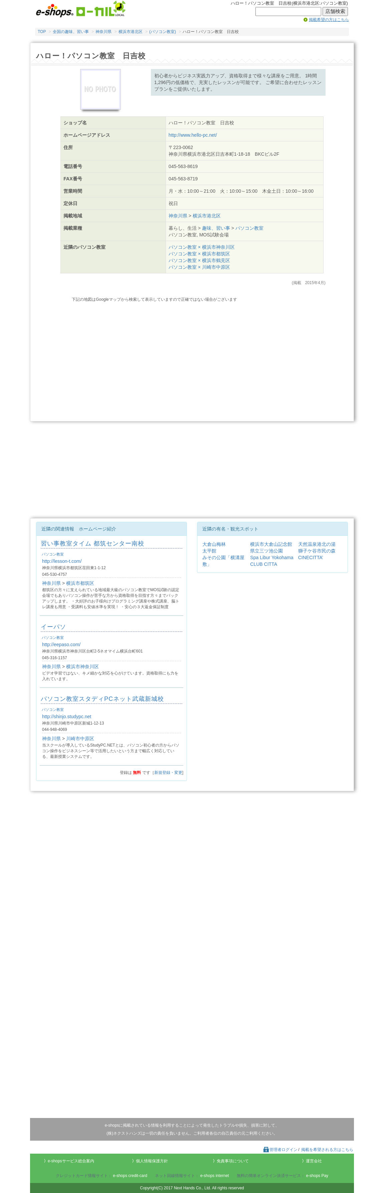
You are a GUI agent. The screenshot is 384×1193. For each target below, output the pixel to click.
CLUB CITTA (263, 564)
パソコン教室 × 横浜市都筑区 (199, 253)
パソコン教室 (249, 228)
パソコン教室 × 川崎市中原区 (199, 267)
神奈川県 (103, 31)
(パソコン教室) (162, 31)
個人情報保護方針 (152, 1161)
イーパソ (53, 627)
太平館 (209, 550)
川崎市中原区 (80, 738)
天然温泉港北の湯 (317, 544)
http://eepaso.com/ (61, 644)
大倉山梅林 (214, 544)
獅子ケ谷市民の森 (317, 550)
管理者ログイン (280, 1149)
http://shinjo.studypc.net (66, 716)
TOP (42, 31)
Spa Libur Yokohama (271, 557)
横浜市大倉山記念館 (271, 544)
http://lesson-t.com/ (61, 561)
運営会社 (314, 1161)
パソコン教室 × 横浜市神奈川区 (202, 247)
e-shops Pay (317, 1175)
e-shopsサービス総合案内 (71, 1161)
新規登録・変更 (168, 772)
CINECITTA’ (310, 557)
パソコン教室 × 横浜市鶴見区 (199, 260)
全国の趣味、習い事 (71, 31)
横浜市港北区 (131, 31)
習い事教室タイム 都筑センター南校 (92, 543)
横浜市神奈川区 (82, 666)
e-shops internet (214, 1175)
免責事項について (233, 1161)
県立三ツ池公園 (266, 550)
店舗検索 (335, 11)
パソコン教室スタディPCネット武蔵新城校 (102, 699)
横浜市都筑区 (80, 583)
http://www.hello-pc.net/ (193, 135)
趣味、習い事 (216, 228)
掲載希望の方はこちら (329, 19)
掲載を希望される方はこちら (327, 1149)
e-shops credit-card (130, 1175)
